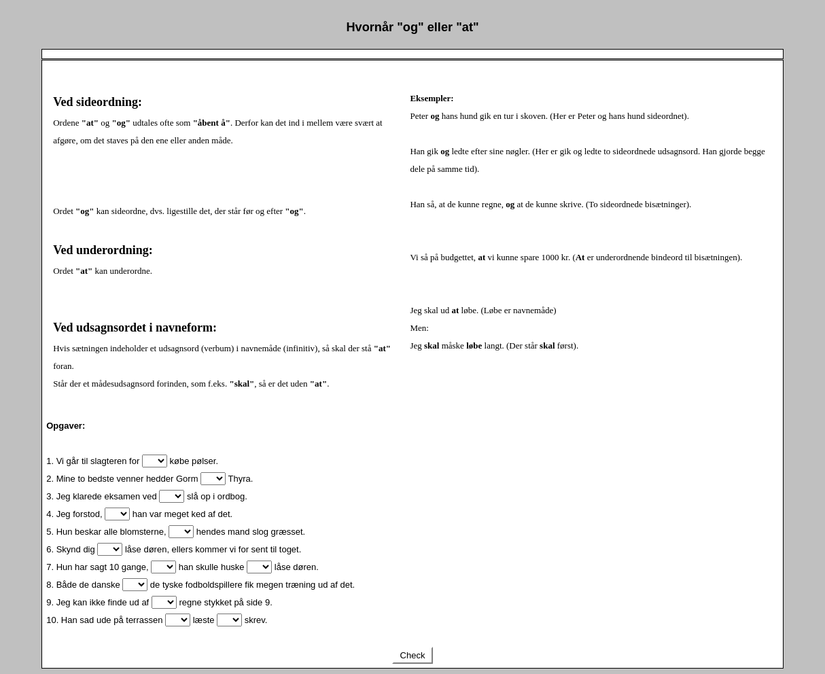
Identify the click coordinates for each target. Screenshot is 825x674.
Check (412, 655)
